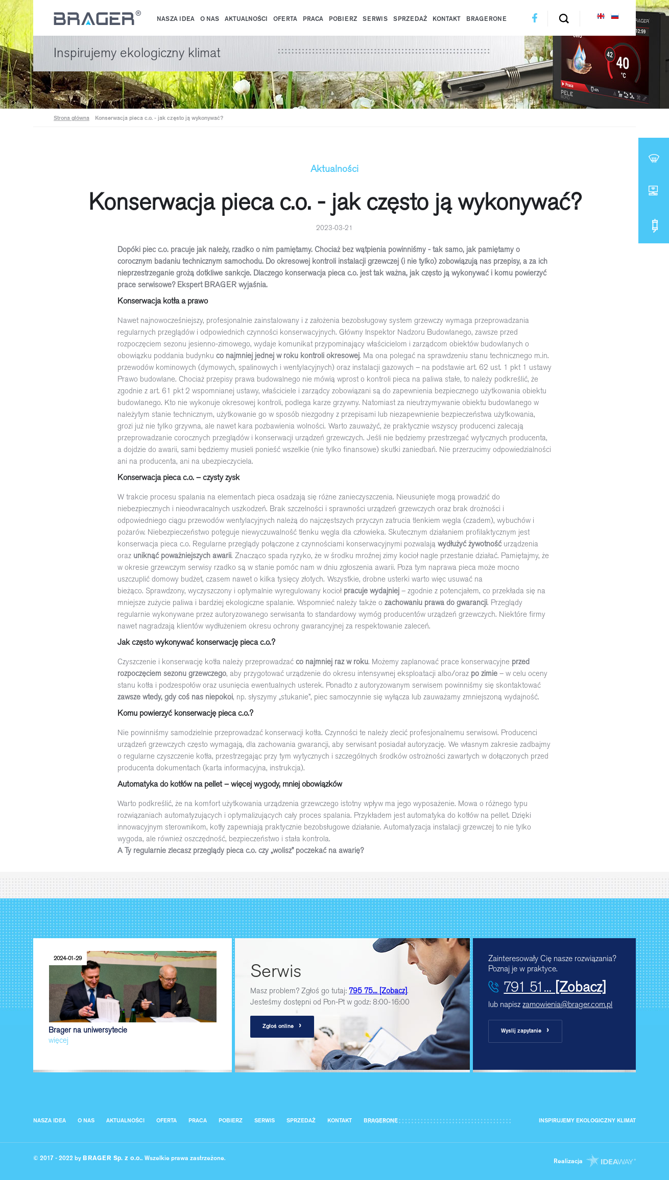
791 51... (555, 986)
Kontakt (447, 19)
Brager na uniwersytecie (133, 998)
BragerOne (486, 19)
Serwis (375, 19)
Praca (313, 19)
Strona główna (71, 118)
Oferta (285, 19)
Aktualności (246, 19)
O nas (209, 19)
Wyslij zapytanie (525, 1031)
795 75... (378, 991)
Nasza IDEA (176, 19)
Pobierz (343, 19)
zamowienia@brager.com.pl (567, 1004)
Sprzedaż (410, 19)
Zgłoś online (282, 1026)
